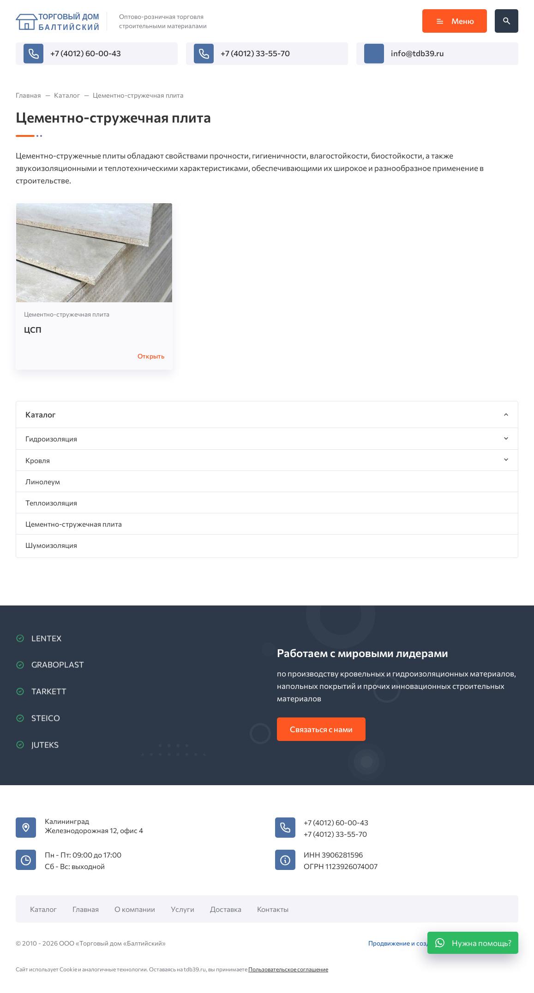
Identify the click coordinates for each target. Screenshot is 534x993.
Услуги (182, 909)
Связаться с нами (321, 729)
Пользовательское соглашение (288, 969)
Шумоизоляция (51, 545)
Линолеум (42, 481)
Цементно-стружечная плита (66, 314)
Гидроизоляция (51, 438)
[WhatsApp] (472, 943)
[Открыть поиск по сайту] (506, 21)
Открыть (151, 356)
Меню (454, 21)
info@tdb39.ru (417, 53)
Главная (85, 909)
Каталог (43, 909)
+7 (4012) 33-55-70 (255, 53)
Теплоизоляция (51, 502)
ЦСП (33, 330)
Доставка (225, 909)
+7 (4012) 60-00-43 (85, 53)
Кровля (37, 460)
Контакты (272, 909)
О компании (134, 909)
